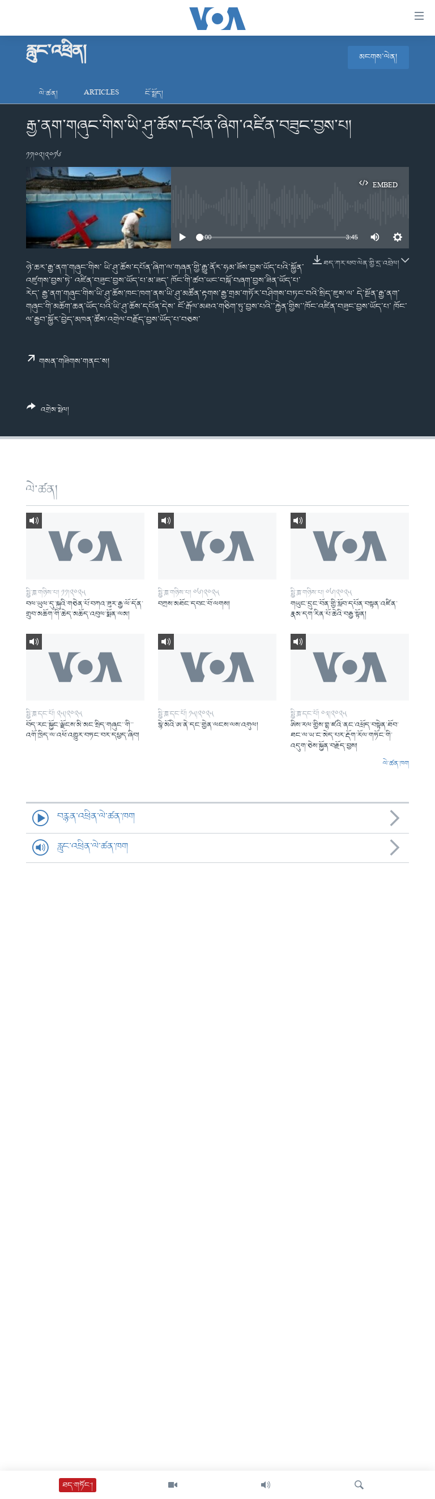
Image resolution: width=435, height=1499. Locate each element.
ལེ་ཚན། (48, 94)
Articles (101, 94)
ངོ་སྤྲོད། (154, 94)
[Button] (48, 412)
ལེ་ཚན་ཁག (396, 764)
